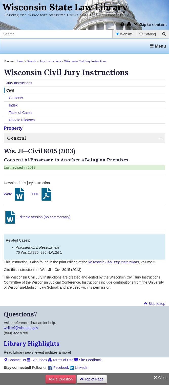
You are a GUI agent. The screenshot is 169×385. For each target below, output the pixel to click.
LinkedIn (79, 368)
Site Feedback (87, 360)
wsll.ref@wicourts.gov (21, 328)
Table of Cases (20, 113)
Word (15, 194)
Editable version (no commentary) (37, 217)
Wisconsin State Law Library (65, 7)
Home (19, 61)
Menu (158, 46)
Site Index (37, 360)
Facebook (58, 368)
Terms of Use (60, 360)
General (16, 138)
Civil (10, 90)
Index (13, 105)
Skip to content (150, 24)
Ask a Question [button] (61, 379)
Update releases (22, 120)
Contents (16, 98)
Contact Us (15, 360)
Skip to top (154, 304)
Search (31, 61)
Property (13, 128)
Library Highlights (31, 344)
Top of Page (91, 379)
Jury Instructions (50, 61)
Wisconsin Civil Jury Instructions (85, 61)
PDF (42, 194)
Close (160, 378)
